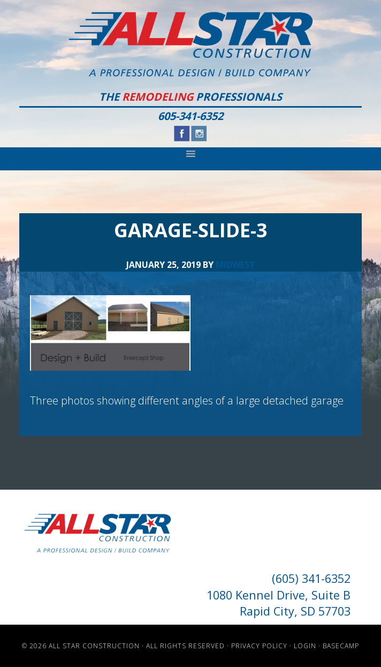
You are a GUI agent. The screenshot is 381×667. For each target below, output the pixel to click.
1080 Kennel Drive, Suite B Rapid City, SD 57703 (278, 603)
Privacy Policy (259, 645)
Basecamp (341, 645)
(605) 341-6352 (311, 578)
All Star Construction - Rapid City (190, 44)
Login (305, 645)
